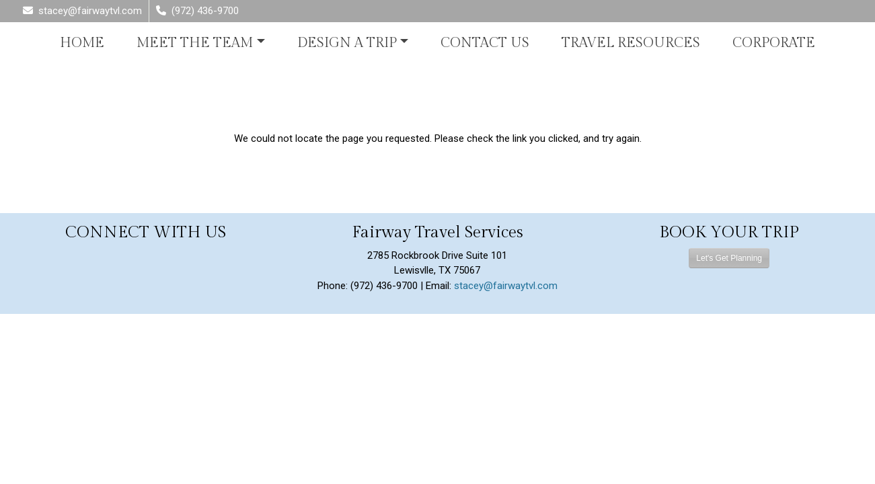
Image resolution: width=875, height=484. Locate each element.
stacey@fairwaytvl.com (506, 286)
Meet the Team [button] (195, 43)
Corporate (773, 43)
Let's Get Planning (729, 258)
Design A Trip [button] (347, 43)
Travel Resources (631, 43)
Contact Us (485, 43)
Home (82, 43)
